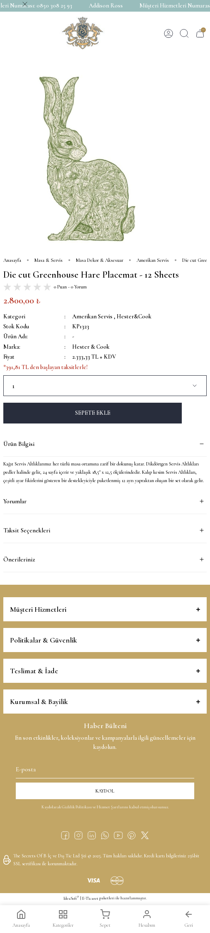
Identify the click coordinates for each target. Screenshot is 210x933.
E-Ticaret (90, 898)
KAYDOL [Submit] (105, 791)
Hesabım (147, 918)
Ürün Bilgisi (18, 444)
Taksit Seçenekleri (26, 530)
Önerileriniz (19, 559)
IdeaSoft (71, 898)
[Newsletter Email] (105, 767)
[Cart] (200, 33)
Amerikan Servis (92, 316)
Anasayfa (21, 918)
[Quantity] (105, 385)
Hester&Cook (134, 316)
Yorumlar (15, 501)
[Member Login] (168, 33)
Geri (189, 918)
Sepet (105, 918)
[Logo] (82, 33)
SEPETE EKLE (92, 412)
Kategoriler (63, 918)
